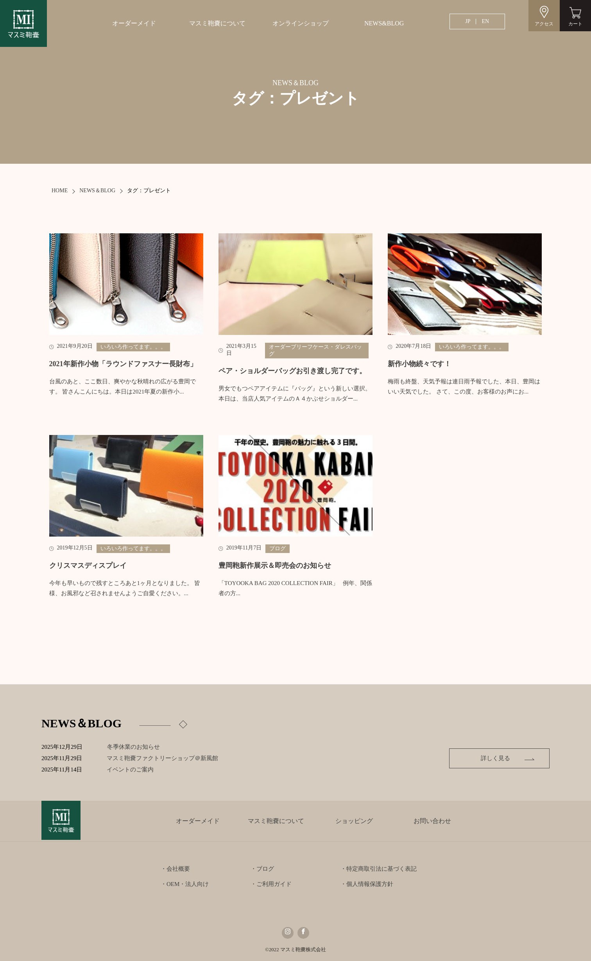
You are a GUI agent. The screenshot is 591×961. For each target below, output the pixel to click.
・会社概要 (175, 869)
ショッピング (354, 821)
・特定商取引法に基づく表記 (378, 869)
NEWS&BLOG (384, 23)
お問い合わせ (432, 821)
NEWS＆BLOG (97, 190)
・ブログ (262, 869)
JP (467, 21)
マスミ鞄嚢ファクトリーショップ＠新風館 (171, 758)
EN (485, 21)
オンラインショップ (300, 23)
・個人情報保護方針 (366, 884)
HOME (60, 190)
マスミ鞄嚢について (217, 23)
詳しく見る (495, 758)
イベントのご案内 (139, 769)
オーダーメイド (134, 23)
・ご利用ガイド (271, 884)
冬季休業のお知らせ (133, 747)
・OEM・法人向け (185, 884)
